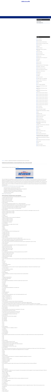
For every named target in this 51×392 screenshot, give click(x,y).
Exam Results (39, 22)
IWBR (38, 76)
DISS (38, 61)
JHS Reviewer (40, 77)
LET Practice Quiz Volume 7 (42, 102)
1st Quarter (39, 39)
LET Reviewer (40, 108)
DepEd (38, 59)
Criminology (39, 52)
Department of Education (42, 58)
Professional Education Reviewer (43, 140)
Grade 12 (39, 73)
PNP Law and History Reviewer (43, 125)
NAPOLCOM (39, 114)
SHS (38, 143)
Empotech (39, 64)
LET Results (39, 106)
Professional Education (41, 134)
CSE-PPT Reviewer (40, 55)
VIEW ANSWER (5, 78)
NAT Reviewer (40, 118)
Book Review (39, 48)
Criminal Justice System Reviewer (41, 50)
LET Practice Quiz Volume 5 (42, 99)
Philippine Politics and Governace (41, 123)
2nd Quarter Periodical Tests (42, 44)
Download (39, 62)
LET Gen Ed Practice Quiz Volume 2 (42, 89)
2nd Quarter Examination (42, 42)
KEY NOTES (39, 82)
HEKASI (38, 74)
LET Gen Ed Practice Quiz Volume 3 (42, 91)
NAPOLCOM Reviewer (41, 115)
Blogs (38, 47)
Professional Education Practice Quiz (43, 138)
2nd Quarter (39, 41)
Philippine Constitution (41, 121)
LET (38, 83)
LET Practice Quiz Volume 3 (42, 96)
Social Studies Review (41, 146)
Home (3, 32)
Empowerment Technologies (42, 65)
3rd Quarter (39, 45)
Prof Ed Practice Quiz (41, 131)
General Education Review (42, 70)
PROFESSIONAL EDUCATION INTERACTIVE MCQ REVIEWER (42, 136)
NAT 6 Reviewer (40, 117)
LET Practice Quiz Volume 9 (42, 105)
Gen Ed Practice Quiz (41, 68)
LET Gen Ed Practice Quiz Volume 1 (42, 87)
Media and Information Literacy (43, 111)
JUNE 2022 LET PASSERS (42, 79)
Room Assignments (40, 23)
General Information (41, 71)
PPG (38, 128)
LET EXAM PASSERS (41, 85)
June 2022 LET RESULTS (42, 80)
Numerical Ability (40, 120)
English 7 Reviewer (41, 67)
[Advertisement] (25, 9)
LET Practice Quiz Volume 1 (42, 93)
